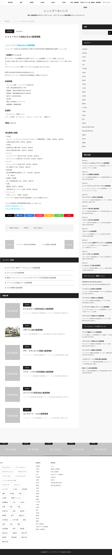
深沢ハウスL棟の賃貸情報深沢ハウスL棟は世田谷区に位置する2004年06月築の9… (97, 371)
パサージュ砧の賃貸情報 (33, 330)
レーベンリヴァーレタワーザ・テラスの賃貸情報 (96, 186)
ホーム (52, 466)
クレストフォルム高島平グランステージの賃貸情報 (97, 242)
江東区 (64, 2)
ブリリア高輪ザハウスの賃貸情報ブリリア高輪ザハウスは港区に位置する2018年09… (97, 336)
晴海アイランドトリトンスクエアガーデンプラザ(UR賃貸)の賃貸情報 (31, 278)
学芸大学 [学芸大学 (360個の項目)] (5, 511)
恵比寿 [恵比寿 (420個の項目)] (22, 511)
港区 (21, 2)
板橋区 (84, 103)
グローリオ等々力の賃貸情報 (90, 254)
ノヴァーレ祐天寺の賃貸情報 (90, 220)
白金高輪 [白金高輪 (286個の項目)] (5, 528)
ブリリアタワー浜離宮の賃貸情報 (92, 350)
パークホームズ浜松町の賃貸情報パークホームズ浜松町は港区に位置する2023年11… (97, 292)
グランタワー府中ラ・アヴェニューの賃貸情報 (23, 268)
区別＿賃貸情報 (74, 2)
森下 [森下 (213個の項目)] (12, 515)
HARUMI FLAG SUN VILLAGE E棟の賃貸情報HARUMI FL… (97, 284)
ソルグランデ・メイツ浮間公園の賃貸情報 (94, 359)
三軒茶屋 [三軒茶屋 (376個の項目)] (24, 489)
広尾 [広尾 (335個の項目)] (14, 511)
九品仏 (35, 228)
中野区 (84, 61)
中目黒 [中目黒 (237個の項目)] (12, 493)
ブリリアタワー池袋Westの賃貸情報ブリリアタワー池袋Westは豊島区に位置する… (96, 301)
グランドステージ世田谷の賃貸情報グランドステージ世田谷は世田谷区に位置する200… (97, 201)
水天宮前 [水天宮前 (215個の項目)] (5, 520)
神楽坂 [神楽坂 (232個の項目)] (22, 528)
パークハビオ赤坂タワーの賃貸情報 (19, 283)
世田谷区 (10, 2)
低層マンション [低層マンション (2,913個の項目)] (16, 498)
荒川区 (84, 138)
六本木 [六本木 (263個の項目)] (22, 502)
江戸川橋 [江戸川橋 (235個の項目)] (15, 520)
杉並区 (84, 100)
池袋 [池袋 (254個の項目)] (24, 520)
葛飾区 (84, 142)
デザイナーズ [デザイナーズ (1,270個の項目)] (22, 471)
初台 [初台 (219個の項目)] (11, 506)
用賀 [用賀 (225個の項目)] (18, 524)
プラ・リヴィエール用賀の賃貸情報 (37, 351)
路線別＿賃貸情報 (96, 2)
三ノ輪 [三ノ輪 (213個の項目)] (15, 489)
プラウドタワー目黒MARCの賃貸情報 (93, 316)
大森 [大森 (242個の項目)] (18, 506)
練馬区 (84, 135)
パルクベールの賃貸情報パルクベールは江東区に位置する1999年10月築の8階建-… (96, 235)
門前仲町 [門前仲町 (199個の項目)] (14, 537)
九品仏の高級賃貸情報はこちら (15, 209)
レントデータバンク (56, 11)
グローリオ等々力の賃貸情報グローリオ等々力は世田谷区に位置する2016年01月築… (97, 258)
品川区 (53, 2)
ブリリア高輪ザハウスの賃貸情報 (92, 332)
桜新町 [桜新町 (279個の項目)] (4, 515)
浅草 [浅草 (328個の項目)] (3, 524)
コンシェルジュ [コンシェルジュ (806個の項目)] (20, 467)
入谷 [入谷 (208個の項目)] (14, 502)
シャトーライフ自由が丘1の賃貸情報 (20, 45)
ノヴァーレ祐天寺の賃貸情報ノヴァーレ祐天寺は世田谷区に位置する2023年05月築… (97, 223)
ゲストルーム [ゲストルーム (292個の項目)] (6, 467)
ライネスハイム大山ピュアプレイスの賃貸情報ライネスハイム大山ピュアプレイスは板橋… (97, 166)
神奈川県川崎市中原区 (88, 127)
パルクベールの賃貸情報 (89, 231)
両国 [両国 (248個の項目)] (3, 493)
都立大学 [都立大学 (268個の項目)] (24, 533)
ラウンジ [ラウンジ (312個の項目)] (16, 485)
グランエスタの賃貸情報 (15, 273)
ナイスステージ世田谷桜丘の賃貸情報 (38, 309)
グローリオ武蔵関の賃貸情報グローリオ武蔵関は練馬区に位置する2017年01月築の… (97, 178)
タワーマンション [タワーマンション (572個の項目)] (7, 471)
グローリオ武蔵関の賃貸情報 (90, 174)
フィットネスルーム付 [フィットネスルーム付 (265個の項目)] (9, 480)
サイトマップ (106, 2)
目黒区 (84, 123)
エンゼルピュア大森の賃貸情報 (91, 265)
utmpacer (16, 228)
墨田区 (84, 80)
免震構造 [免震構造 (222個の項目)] (5, 502)
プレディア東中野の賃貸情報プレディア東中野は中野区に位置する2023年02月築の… (97, 212)
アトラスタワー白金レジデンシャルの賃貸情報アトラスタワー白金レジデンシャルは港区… (97, 310)
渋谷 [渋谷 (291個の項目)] (11, 524)
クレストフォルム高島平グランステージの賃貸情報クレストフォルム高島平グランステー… (97, 246)
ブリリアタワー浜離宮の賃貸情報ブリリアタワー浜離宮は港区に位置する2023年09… (97, 354)
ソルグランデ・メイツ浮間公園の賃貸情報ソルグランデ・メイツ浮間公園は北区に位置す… (97, 362)
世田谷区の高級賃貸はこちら (14, 206)
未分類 (84, 96)
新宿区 (32, 2)
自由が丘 (40, 228)
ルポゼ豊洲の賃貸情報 (14, 288)
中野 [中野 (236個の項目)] (20, 493)
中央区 (84, 57)
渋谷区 (42, 2)
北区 (83, 64)
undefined (84, 49)
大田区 (84, 84)
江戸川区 (84, 107)
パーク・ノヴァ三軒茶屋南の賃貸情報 (38, 372)
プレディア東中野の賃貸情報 (90, 208)
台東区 (84, 72)
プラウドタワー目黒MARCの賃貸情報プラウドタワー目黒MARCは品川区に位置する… (96, 319)
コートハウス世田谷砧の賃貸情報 (36, 393)
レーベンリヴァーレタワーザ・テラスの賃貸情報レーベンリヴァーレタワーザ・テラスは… (97, 189)
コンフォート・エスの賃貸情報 (35, 414)
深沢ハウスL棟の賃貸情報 (89, 368)
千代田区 (84, 68)
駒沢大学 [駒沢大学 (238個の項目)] (24, 537)
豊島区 (84, 146)
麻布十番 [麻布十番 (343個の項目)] (5, 541)
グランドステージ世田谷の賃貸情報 (92, 197)
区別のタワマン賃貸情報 (85, 3)
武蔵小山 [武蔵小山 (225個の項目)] (21, 515)
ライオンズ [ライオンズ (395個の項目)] (5, 485)
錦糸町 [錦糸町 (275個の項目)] (4, 537)
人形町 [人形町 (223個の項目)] (4, 498)
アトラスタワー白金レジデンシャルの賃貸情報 (95, 307)
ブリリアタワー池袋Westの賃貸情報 (92, 298)
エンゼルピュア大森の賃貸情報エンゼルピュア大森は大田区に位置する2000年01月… (97, 269)
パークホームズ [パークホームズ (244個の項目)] (20, 476)
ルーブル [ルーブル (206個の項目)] (5, 489)
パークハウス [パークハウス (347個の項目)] (6, 476)
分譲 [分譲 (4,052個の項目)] (3, 506)
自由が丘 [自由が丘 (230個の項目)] (5, 533)
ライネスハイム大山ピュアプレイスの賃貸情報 (95, 163)
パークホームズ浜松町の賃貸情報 (92, 289)
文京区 (84, 88)
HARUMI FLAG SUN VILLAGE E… (92, 282)
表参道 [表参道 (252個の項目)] (15, 533)
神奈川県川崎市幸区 (87, 131)
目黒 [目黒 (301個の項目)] (14, 528)
